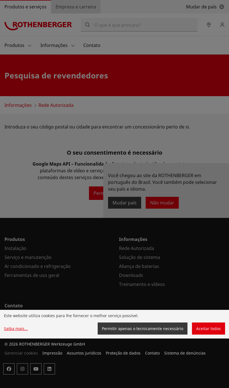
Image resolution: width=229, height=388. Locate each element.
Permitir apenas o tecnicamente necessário (142, 328)
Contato (152, 353)
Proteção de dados (123, 353)
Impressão (52, 353)
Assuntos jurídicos (84, 353)
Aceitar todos (208, 328)
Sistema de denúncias (185, 353)
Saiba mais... (16, 328)
